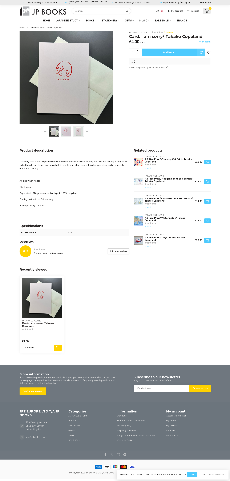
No (203, 474)
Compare (29, 347)
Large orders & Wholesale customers (136, 435)
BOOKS (89, 20)
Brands (182, 20)
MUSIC (143, 20)
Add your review (118, 251)
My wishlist (171, 425)
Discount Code (124, 440)
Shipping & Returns (126, 430)
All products (172, 435)
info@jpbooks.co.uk (35, 437)
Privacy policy (124, 425)
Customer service (32, 391)
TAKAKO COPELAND (138, 32)
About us (121, 415)
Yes (192, 474)
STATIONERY (109, 20)
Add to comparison (137, 67)
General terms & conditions (131, 420)
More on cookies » (217, 474)
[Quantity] (50, 348)
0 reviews (168, 32)
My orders (171, 420)
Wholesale (205, 2)
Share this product (158, 67)
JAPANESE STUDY (67, 20)
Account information (176, 415)
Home (46, 20)
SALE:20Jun (162, 20)
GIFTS (128, 20)
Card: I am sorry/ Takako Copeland (46, 27)
